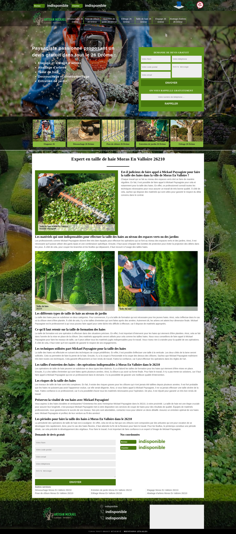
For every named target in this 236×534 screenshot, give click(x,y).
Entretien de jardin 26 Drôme (109, 20)
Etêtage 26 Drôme (126, 20)
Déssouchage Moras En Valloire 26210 (53, 490)
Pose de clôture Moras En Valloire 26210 (54, 493)
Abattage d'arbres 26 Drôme (178, 20)
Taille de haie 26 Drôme (143, 20)
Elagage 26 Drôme (160, 20)
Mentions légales (136, 531)
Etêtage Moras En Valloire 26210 (106, 493)
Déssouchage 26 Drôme (75, 20)
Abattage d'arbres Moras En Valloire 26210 (167, 493)
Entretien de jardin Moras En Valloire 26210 (111, 490)
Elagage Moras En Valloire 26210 (163, 490)
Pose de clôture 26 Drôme (92, 20)
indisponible (57, 5)
